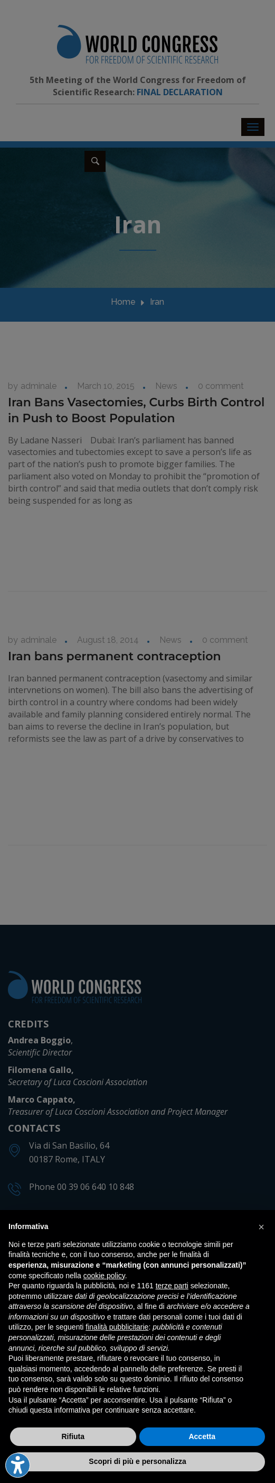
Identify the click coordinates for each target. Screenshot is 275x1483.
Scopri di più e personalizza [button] (137, 1461)
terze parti (172, 1285)
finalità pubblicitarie (117, 1327)
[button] (261, 1226)
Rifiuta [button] (72, 1436)
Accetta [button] (201, 1436)
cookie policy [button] (104, 1275)
